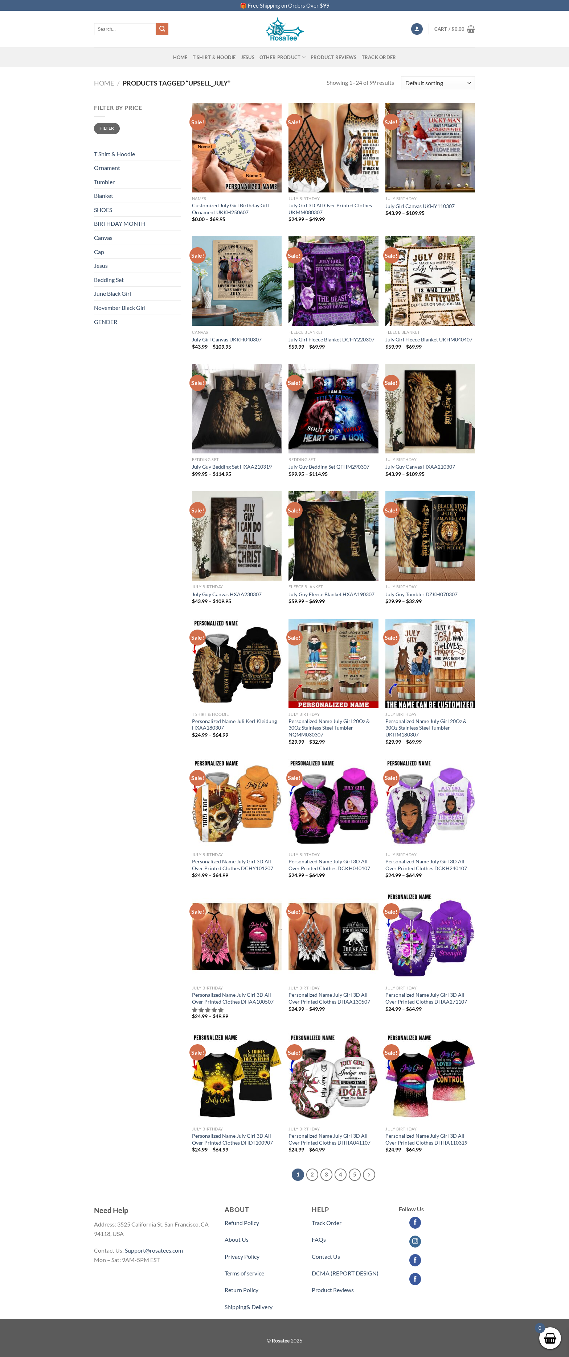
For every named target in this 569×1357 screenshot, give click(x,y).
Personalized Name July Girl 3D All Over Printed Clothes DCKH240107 (426, 864)
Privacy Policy (242, 1256)
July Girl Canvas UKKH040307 (227, 339)
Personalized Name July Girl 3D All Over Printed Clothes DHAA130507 (329, 998)
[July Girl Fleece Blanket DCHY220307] (333, 281)
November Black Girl (120, 307)
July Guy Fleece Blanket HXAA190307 (331, 594)
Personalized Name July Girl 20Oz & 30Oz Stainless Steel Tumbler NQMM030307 (329, 728)
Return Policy (241, 1289)
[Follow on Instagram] (415, 1242)
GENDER (105, 321)
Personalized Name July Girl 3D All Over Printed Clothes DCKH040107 (329, 864)
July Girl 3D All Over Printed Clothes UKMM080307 (330, 208)
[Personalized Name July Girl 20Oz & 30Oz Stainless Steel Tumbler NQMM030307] (333, 663)
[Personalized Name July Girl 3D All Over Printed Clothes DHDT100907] (237, 1078)
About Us (237, 1239)
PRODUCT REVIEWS (334, 57)
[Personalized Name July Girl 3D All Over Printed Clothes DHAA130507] (333, 937)
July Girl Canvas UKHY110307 (420, 206)
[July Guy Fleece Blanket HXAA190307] (333, 536)
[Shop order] (438, 83)
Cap (99, 251)
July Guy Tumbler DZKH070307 (421, 594)
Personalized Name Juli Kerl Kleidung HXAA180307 (234, 724)
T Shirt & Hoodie (114, 153)
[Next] (369, 1175)
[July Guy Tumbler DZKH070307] (430, 536)
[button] (208, 1010)
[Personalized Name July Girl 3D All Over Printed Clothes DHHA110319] (430, 1078)
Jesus (247, 57)
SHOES (103, 209)
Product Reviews (333, 1289)
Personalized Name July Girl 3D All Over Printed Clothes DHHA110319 (426, 1139)
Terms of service (244, 1273)
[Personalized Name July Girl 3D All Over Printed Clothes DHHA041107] (333, 1078)
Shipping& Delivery (249, 1306)
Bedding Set (109, 279)
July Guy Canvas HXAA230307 (227, 594)
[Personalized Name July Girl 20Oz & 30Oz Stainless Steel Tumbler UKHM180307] (430, 663)
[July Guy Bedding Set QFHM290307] (333, 408)
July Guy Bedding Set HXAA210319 (232, 467)
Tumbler (104, 181)
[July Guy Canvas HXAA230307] (237, 536)
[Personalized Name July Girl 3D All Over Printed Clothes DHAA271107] (430, 937)
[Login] (417, 29)
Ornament (107, 167)
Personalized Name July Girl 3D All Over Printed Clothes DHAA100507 (233, 998)
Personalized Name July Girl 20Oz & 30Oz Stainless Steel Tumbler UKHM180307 (426, 728)
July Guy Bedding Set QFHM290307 (328, 467)
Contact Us (326, 1256)
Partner (321, 1306)
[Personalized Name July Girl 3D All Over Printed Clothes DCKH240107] (430, 803)
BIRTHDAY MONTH (120, 223)
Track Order (379, 57)
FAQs (319, 1239)
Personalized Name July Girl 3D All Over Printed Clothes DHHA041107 (329, 1139)
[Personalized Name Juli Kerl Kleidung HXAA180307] (237, 663)
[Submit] (162, 29)
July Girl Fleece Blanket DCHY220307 (331, 339)
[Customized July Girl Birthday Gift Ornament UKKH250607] (237, 147)
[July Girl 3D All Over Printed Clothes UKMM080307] (333, 147)
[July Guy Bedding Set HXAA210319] (237, 408)
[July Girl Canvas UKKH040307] (237, 281)
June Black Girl (112, 293)
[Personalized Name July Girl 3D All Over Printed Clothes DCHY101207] (237, 803)
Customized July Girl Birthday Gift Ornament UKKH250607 (230, 208)
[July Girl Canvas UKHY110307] (430, 147)
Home (180, 57)
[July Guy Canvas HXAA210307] (430, 408)
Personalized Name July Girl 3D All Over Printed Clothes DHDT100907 (232, 1139)
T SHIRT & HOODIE (214, 57)
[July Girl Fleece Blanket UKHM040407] (430, 281)
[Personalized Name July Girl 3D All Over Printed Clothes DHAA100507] (237, 937)
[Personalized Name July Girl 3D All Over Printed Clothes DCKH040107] (333, 803)
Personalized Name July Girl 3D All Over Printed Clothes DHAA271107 (426, 998)
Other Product (282, 57)
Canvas (103, 237)
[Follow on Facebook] (415, 1223)
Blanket (103, 195)
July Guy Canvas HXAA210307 (420, 467)
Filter (106, 128)
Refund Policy (242, 1222)
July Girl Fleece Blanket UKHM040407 (428, 339)
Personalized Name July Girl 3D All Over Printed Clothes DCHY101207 (232, 864)
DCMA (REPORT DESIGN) (345, 1273)
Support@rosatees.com (154, 1250)
